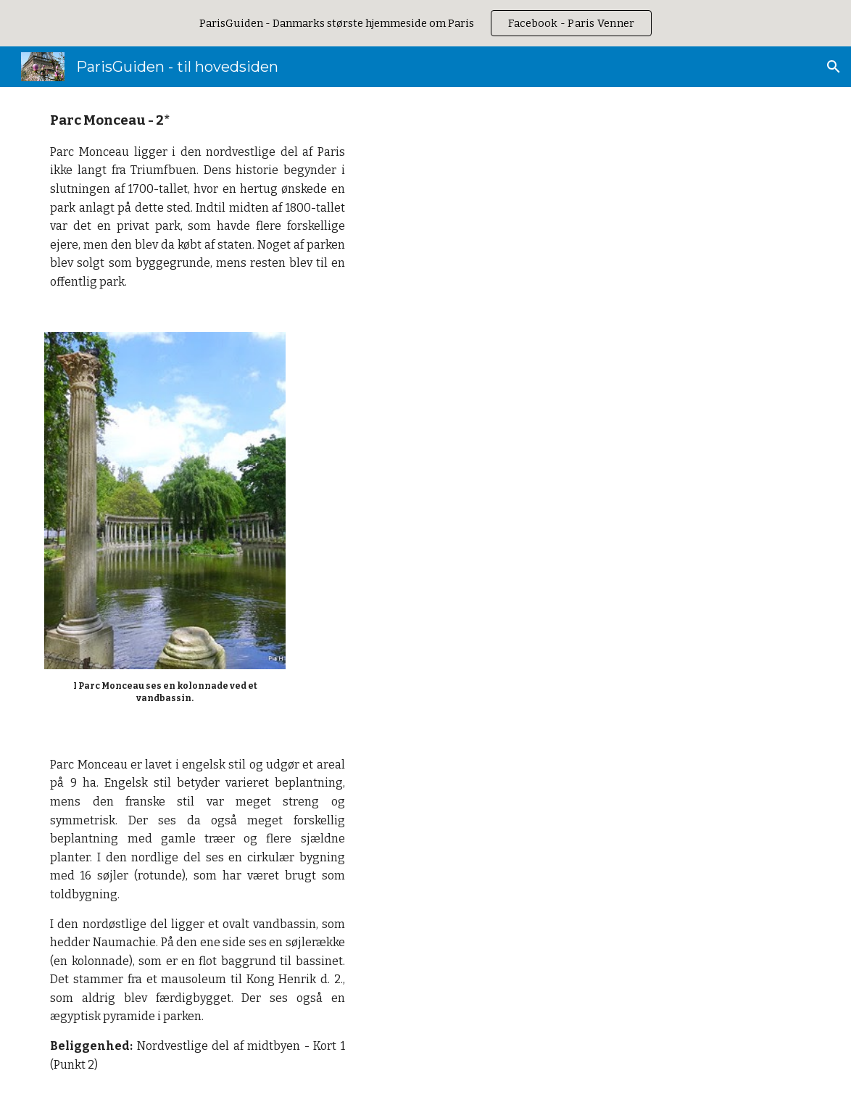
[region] (425, 23)
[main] (197, 200)
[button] (833, 66)
